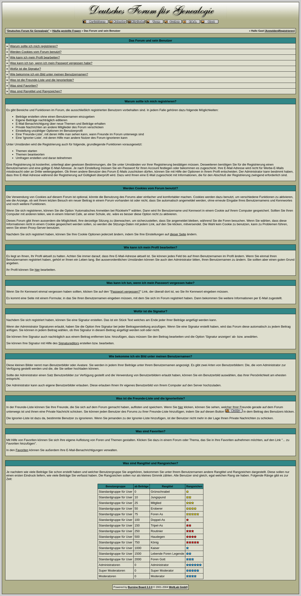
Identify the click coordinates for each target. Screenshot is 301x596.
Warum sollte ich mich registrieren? (34, 46)
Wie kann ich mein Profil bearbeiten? (35, 57)
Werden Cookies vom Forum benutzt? (36, 52)
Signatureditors (68, 343)
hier (37, 269)
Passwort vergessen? (125, 291)
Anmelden (271, 30)
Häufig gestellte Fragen (66, 30)
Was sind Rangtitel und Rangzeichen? (36, 91)
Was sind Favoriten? (24, 85)
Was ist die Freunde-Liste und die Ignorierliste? (42, 80)
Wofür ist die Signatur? (25, 68)
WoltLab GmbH (178, 587)
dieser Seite (178, 234)
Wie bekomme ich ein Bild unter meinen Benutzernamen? (49, 74)
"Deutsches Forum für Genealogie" (27, 30)
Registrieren (286, 30)
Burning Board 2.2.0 (140, 587)
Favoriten (22, 450)
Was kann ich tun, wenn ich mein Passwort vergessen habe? (51, 63)
